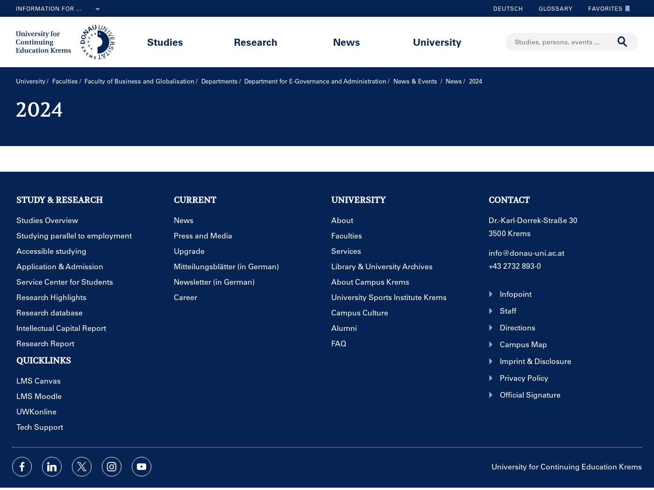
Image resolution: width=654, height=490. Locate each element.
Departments (219, 81)
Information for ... (60, 9)
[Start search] (622, 42)
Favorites (607, 8)
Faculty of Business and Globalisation (139, 81)
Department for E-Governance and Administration (315, 81)
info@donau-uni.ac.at (526, 253)
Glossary (552, 8)
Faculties (65, 81)
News (346, 41)
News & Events (416, 81)
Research (255, 41)
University (437, 41)
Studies (165, 41)
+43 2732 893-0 (515, 266)
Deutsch (508, 8)
